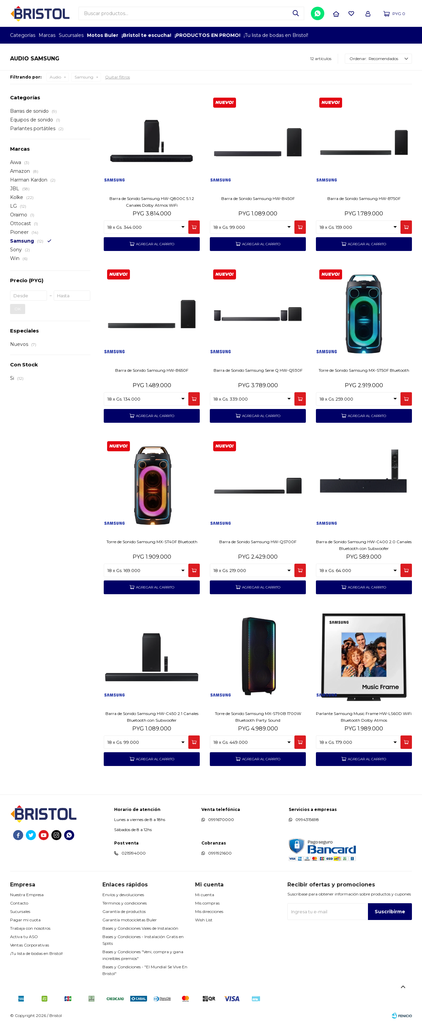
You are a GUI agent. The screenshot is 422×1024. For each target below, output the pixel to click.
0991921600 (220, 853)
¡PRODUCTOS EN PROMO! (207, 35)
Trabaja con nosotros (30, 928)
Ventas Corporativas (29, 945)
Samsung (84, 77)
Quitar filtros (117, 77)
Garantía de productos (124, 911)
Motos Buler (102, 35)
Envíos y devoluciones (123, 894)
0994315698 (307, 819)
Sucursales (71, 35)
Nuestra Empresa (27, 894)
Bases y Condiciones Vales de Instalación (140, 928)
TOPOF (335, 35)
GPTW (407, 35)
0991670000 (221, 819)
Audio (55, 77)
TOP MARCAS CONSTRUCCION (372, 35)
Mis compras (207, 903)
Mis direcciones (209, 911)
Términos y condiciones (124, 903)
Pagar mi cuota (25, 919)
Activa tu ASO (24, 936)
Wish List (204, 919)
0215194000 (134, 853)
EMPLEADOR (354, 35)
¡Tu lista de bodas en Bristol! (276, 35)
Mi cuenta (204, 894)
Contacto (19, 903)
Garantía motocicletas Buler (129, 919)
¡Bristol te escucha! (146, 35)
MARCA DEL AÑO (390, 35)
